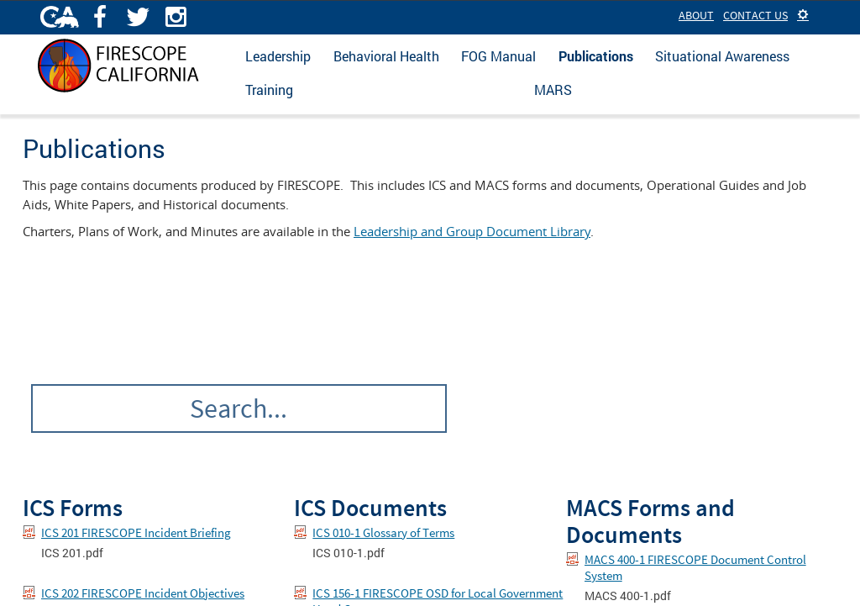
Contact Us (755, 15)
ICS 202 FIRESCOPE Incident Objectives (142, 593)
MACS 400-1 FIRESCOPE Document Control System (695, 567)
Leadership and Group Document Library (472, 231)
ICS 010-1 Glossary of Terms (383, 532)
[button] (803, 15)
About (696, 15)
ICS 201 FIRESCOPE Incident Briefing (136, 532)
